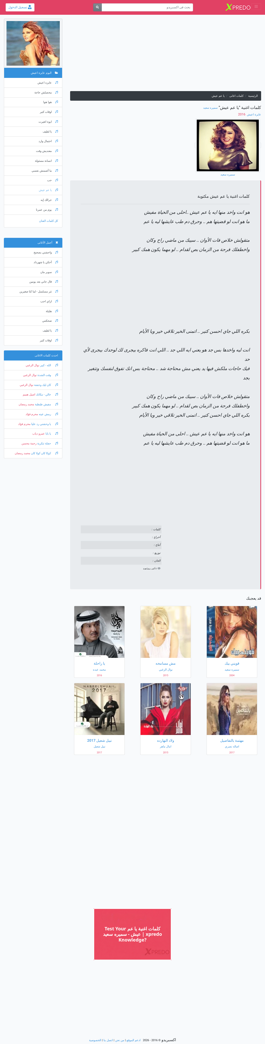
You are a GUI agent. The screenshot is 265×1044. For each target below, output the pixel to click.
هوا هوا (50, 102)
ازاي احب (49, 301)
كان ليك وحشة (45, 385)
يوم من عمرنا (47, 209)
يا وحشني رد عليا (44, 424)
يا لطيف (50, 131)
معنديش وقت (47, 151)
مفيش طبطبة (46, 404)
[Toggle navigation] (256, 6)
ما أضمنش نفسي (45, 170)
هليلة (52, 311)
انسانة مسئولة (46, 161)
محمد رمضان (26, 404)
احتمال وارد (48, 141)
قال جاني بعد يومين (43, 281)
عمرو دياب (38, 433)
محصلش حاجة (46, 92)
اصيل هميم (29, 394)
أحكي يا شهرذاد (46, 262)
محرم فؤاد (32, 414)
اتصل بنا (108, 1040)
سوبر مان (49, 272)
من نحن (119, 1040)
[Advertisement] (165, 55)
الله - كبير (48, 365)
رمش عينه (48, 414)
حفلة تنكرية (47, 443)
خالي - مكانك (46, 394)
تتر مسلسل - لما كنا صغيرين (38, 291)
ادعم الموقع (134, 1040)
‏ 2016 (242, 114)
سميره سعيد (210, 107)
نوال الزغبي (32, 365)
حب (52, 180)
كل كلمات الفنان (48, 221)
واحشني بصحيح (46, 252)
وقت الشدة (47, 375)
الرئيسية (253, 96)
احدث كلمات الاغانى (46, 355)
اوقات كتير (49, 112)
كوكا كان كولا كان (44, 453)
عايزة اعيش (253, 114)
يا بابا (51, 433)
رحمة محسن (28, 443)
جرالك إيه (49, 200)
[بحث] (97, 7)
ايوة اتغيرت (48, 121)
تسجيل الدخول (20, 7)
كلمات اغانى (236, 96)
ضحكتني (50, 320)
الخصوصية (95, 1040)
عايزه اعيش (48, 82)
